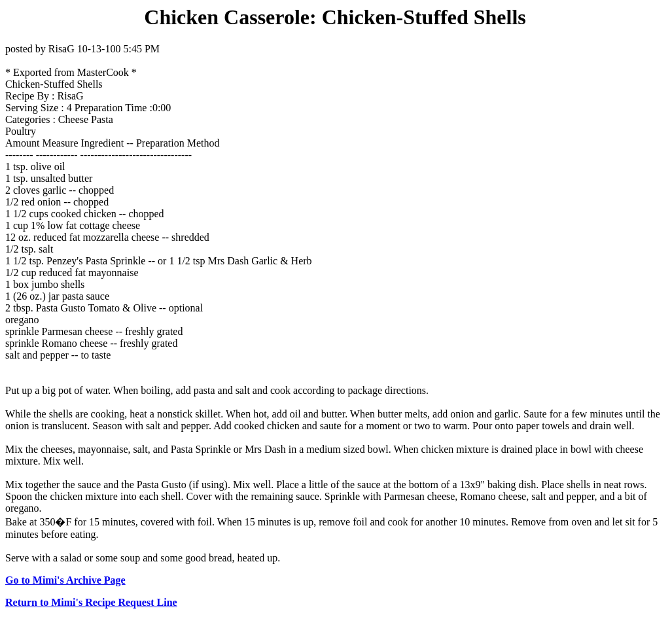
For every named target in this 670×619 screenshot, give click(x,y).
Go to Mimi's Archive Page (65, 580)
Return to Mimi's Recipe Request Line (91, 602)
